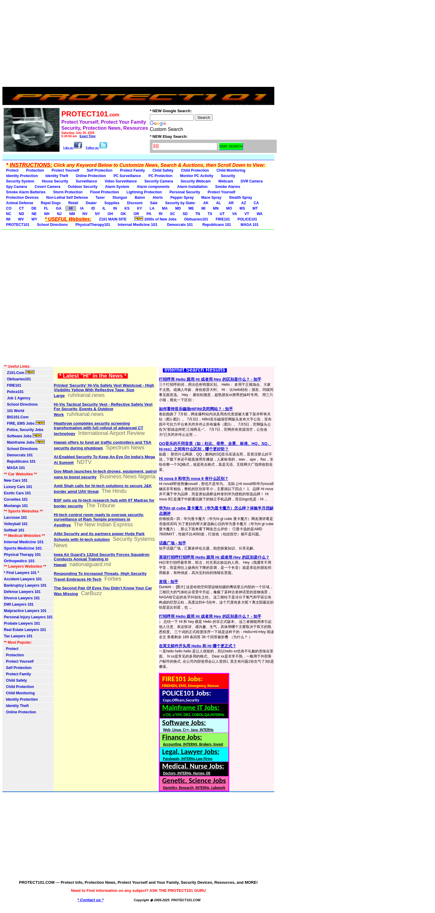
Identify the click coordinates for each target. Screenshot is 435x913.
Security (228, 176)
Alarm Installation (192, 187)
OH (110, 214)
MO (229, 208)
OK (123, 214)
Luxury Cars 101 (18, 487)
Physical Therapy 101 (22, 555)
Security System (20, 181)
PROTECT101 (17, 225)
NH (46, 214)
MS (242, 208)
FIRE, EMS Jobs (24, 423)
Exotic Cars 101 (17, 493)
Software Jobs (23, 435)
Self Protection (99, 170)
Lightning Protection (144, 192)
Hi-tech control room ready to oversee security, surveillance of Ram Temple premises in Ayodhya (99, 519)
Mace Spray (211, 197)
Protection (35, 170)
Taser (100, 197)
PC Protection (160, 176)
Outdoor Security (83, 187)
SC (172, 214)
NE (34, 214)
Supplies (111, 203)
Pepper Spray (182, 197)
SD (185, 214)
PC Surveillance (127, 176)
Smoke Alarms (227, 187)
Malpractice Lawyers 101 (25, 611)
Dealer (91, 203)
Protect (12, 170)
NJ (59, 214)
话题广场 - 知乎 (172, 543)
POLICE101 (247, 219)
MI (203, 208)
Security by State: (180, 203)
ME (191, 208)
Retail (73, 203)
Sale (154, 203)
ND (21, 214)
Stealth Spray (240, 197)
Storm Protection (67, 192)
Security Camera (158, 181)
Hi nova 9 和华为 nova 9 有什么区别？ (193, 478)
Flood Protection (104, 192)
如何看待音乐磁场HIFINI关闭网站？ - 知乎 (196, 409)
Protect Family (132, 170)
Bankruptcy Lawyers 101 (25, 585)
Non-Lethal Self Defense (67, 197)
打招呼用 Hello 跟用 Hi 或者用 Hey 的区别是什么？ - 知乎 (210, 379)
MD (178, 208)
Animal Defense (19, 203)
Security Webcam (196, 181)
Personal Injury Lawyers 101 (28, 617)
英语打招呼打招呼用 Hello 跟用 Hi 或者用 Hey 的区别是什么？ (214, 557)
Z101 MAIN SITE (112, 219)
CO (8, 208)
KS (127, 208)
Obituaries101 (196, 219)
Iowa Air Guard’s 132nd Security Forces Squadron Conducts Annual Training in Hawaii (102, 559)
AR (231, 203)
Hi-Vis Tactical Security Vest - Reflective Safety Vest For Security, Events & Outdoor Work (103, 409)
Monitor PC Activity (196, 176)
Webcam (225, 181)
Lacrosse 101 (15, 517)
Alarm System (117, 187)
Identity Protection (22, 176)
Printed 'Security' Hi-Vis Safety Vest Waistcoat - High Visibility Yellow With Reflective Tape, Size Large (104, 390)
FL (46, 208)
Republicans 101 (215, 225)
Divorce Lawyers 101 (22, 598)
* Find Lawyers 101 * (21, 573)
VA (234, 214)
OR (136, 214)
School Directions (52, 225)
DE (34, 208)
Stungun (119, 197)
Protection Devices (22, 197)
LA (152, 208)
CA (256, 203)
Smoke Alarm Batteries (26, 192)
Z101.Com (19, 372)
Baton (140, 197)
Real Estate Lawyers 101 (25, 630)
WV (21, 219)
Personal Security (184, 192)
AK (205, 203)
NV (85, 214)
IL (104, 208)
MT (255, 208)
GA (58, 208)
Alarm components (153, 187)
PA (149, 214)
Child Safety (163, 170)
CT (21, 208)
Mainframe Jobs (24, 442)
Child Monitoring (231, 170)
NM (72, 214)
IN (115, 208)
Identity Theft (56, 176)
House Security (55, 181)
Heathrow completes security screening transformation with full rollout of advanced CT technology (98, 428)
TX (210, 214)
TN (197, 214)
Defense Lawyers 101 (22, 592)
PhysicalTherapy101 (92, 225)
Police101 (14, 392)
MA (165, 208)
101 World (14, 411)
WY (34, 219)
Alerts (158, 197)
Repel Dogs (51, 203)
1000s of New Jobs (155, 219)
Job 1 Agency (17, 398)
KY (139, 208)
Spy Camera (16, 187)
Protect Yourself (65, 170)
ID (93, 208)
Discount (134, 203)
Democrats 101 (179, 225)
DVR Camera (252, 181)
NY (97, 214)
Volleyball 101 (16, 524)
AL (218, 203)
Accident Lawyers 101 (23, 579)
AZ (243, 203)
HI (70, 208)
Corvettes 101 (16, 499)
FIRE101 (223, 219)
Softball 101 (14, 530)
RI (161, 214)
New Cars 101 (15, 480)
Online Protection (91, 176)
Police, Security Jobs (24, 430)
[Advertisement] (138, 44)
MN (216, 208)
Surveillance (86, 181)
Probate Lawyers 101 (22, 623)
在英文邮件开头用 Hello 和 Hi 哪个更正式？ (197, 646)
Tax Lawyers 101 (18, 636)
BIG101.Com (16, 417)
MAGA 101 (249, 225)
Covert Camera (47, 187)
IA (82, 208)
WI (8, 219)
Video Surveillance (121, 181)
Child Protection (195, 170)
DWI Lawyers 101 (19, 604)
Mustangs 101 (16, 506)
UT (222, 214)
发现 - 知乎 (168, 581)
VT (246, 214)
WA (260, 214)
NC (8, 214)
